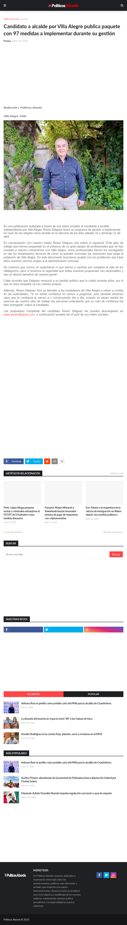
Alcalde (24, 19)
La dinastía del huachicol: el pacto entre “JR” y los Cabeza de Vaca (56, 718)
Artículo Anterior (14, 532)
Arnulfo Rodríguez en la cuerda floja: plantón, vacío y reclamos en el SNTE (61, 734)
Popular (93, 694)
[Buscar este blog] (56, 554)
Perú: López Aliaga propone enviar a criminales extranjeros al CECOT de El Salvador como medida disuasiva (22, 513)
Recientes (33, 694)
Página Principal (11, 19)
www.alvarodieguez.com (19, 314)
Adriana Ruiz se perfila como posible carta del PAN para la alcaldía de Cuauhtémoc (66, 703)
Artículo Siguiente (112, 532)
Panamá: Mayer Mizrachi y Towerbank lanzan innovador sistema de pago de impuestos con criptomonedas (61, 513)
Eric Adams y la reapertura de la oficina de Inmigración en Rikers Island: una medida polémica (103, 511)
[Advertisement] (63, 72)
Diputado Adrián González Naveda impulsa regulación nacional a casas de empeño (66, 793)
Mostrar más (116, 473)
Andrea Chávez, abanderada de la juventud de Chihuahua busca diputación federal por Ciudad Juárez (68, 779)
